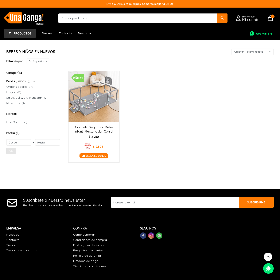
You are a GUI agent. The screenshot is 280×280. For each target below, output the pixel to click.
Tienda (11, 245)
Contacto (65, 33)
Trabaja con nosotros (21, 250)
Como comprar (84, 234)
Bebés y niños (36, 61)
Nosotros (84, 33)
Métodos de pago (85, 261)
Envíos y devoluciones (88, 245)
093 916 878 (264, 34)
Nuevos (47, 33)
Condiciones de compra (90, 240)
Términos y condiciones (89, 266)
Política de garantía (87, 255)
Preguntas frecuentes (88, 250)
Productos (22, 33)
